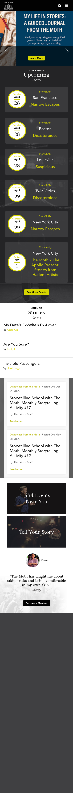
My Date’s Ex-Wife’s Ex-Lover (29, 325)
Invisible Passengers (21, 363)
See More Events (36, 292)
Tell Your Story (36, 532)
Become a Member (36, 603)
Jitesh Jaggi (13, 368)
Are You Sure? (16, 344)
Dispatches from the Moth (25, 386)
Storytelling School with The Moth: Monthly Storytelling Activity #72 (35, 450)
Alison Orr (12, 329)
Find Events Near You (36, 498)
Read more (16, 421)
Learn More (36, 58)
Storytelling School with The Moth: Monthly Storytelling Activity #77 (35, 402)
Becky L (11, 349)
